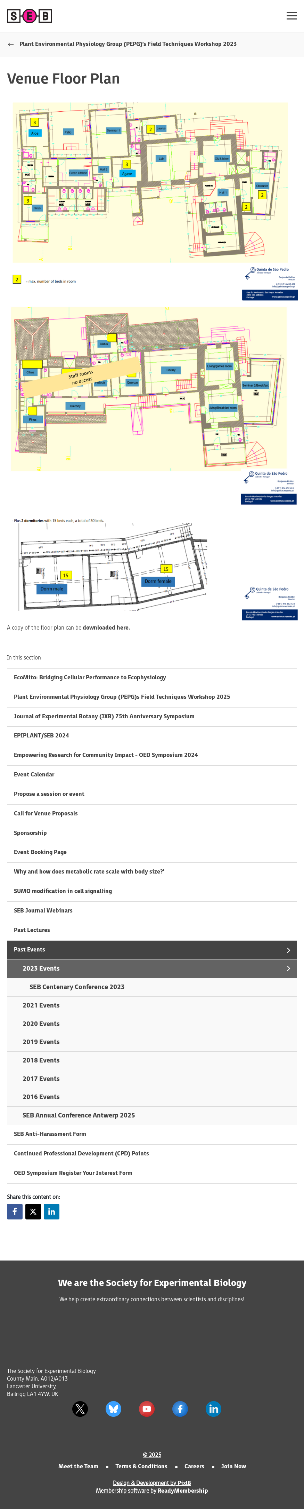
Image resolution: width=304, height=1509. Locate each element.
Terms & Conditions (141, 1466)
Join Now (233, 1466)
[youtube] (147, 1409)
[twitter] (80, 1409)
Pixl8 (184, 1483)
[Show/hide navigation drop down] (292, 15)
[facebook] (180, 1409)
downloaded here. (106, 628)
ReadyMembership (183, 1491)
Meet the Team (78, 1466)
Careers (194, 1466)
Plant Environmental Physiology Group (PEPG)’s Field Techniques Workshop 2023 (128, 44)
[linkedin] (213, 1409)
